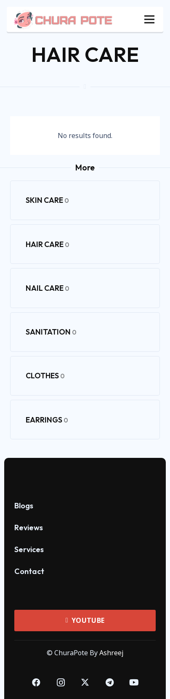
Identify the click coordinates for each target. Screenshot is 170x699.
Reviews (28, 527)
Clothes (45, 375)
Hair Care (47, 244)
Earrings (47, 420)
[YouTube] (133, 682)
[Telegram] (109, 682)
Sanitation (51, 332)
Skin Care (47, 200)
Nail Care (47, 288)
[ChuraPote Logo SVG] (85, 474)
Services (29, 549)
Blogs (23, 505)
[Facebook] (36, 682)
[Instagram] (60, 682)
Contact (29, 571)
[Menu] (149, 19)
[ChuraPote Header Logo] (63, 19)
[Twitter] (85, 682)
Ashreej (111, 652)
